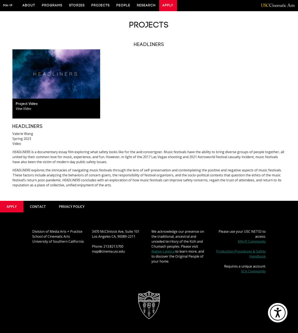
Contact (38, 206)
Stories (77, 5)
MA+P (8, 5)
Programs (52, 5)
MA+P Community (252, 241)
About (29, 5)
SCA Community (253, 271)
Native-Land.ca (162, 251)
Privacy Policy (72, 206)
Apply (168, 5)
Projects (100, 5)
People (123, 5)
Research (146, 5)
